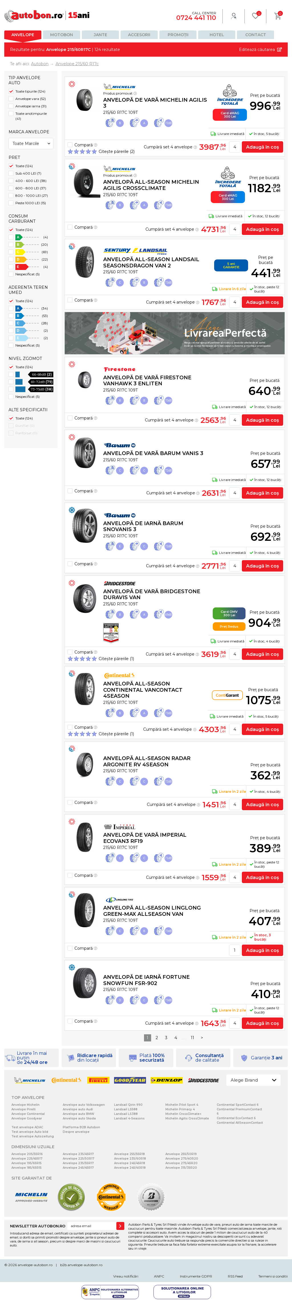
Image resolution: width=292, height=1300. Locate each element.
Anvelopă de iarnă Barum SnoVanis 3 (143, 526)
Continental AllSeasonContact (240, 1123)
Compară (85, 145)
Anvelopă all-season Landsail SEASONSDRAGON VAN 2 (151, 262)
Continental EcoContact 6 (236, 1118)
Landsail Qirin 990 (128, 1105)
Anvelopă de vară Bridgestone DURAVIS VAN (151, 594)
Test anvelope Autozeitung (32, 1136)
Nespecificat (27, 274)
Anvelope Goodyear (26, 1118)
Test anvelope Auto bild (29, 1132)
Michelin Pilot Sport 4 (181, 1105)
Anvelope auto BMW (78, 1114)
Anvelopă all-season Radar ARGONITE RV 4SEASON (146, 761)
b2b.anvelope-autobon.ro (81, 1265)
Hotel (217, 34)
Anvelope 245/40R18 (130, 1168)
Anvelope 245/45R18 (129, 1163)
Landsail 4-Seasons (129, 1118)
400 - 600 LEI (30, 181)
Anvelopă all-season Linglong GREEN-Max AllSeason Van (152, 911)
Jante (100, 34)
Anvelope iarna (30, 106)
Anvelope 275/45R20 (181, 1163)
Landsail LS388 (126, 1114)
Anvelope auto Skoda (79, 1118)
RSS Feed (235, 1276)
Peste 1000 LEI (30, 203)
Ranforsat (26, 433)
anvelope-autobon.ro (35, 1265)
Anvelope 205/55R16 (27, 1154)
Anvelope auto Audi (78, 1109)
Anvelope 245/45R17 (78, 1168)
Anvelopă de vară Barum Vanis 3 (153, 453)
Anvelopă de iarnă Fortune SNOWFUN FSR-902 (146, 980)
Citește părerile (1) (116, 658)
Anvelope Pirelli (23, 1109)
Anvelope (22, 34)
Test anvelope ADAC (27, 1127)
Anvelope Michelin (25, 1105)
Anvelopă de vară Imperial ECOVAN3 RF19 (144, 838)
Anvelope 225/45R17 (26, 1158)
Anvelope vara (30, 99)
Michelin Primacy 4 (180, 1109)
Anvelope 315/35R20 (181, 1168)
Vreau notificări (125, 1276)
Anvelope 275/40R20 (181, 1158)
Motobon (61, 34)
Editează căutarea (257, 49)
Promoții (178, 34)
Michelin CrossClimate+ (183, 1114)
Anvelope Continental (28, 1114)
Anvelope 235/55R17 (78, 1163)
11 (192, 1037)
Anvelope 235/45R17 (78, 1154)
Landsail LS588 (125, 1109)
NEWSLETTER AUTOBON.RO (37, 1226)
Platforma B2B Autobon (81, 1127)
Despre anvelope (76, 1132)
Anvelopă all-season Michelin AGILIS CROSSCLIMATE (151, 185)
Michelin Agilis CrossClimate (187, 1118)
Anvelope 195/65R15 (26, 1163)
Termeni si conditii (273, 1276)
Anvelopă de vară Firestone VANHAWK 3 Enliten (147, 380)
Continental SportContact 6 (238, 1105)
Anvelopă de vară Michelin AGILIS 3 (155, 103)
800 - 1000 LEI (31, 195)
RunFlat (25, 425)
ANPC (159, 1276)
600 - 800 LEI (30, 188)
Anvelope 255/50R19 (181, 1154)
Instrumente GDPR (196, 1276)
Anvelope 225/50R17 (78, 1158)
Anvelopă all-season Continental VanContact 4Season (142, 690)
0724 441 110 (196, 18)
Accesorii (139, 34)
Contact (255, 34)
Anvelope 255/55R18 (129, 1154)
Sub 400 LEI (28, 173)
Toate (24, 166)
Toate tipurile (30, 91)
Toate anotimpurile (31, 116)
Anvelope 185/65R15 (26, 1168)
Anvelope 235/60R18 (130, 1158)
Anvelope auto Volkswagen (84, 1105)
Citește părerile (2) (117, 151)
